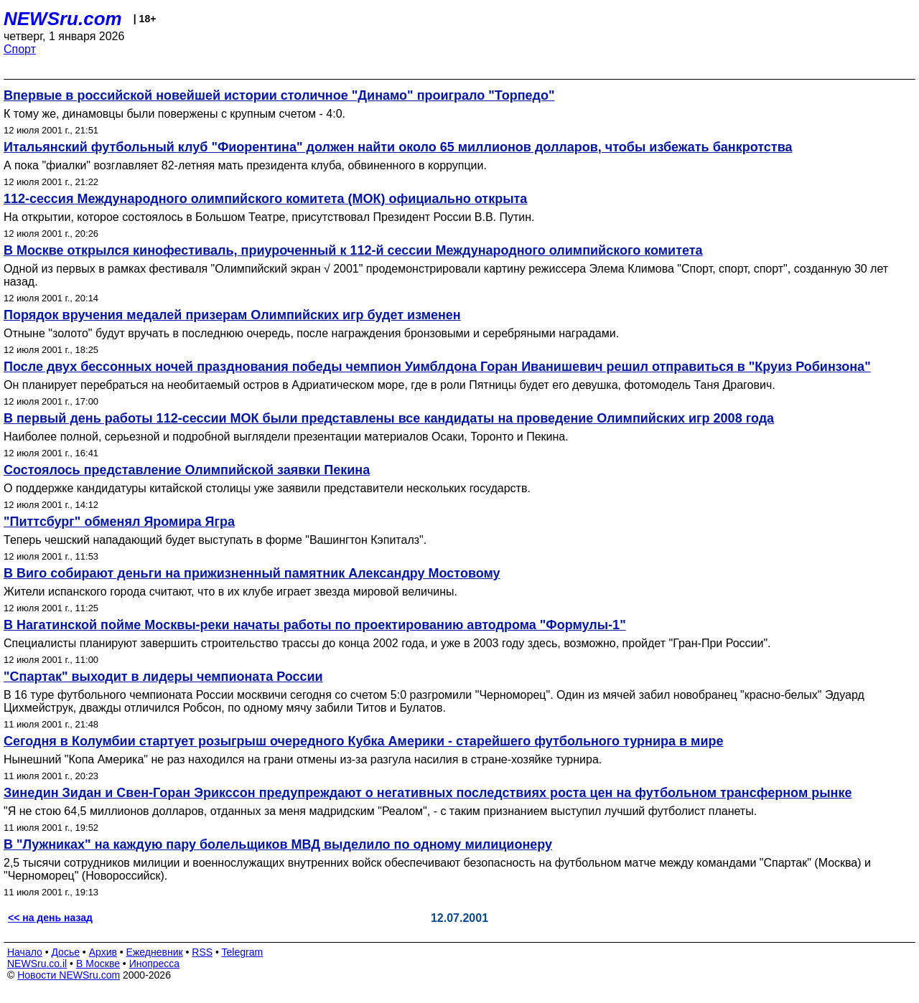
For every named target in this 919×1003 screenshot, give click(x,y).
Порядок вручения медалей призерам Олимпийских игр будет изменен (232, 315)
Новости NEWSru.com (68, 975)
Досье (65, 952)
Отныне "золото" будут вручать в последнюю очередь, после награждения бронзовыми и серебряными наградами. (311, 333)
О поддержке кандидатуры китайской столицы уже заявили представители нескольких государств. (267, 488)
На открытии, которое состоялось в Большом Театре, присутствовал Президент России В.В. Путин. (269, 217)
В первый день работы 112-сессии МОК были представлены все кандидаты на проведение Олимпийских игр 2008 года (389, 418)
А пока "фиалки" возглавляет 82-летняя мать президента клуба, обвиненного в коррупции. (245, 165)
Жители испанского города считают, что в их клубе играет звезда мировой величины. (230, 591)
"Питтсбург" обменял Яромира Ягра (119, 521)
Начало (24, 952)
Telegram (242, 952)
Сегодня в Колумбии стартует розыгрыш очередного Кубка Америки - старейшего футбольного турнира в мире (364, 741)
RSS (202, 952)
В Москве (98, 963)
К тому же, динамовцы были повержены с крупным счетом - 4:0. (174, 114)
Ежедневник (154, 952)
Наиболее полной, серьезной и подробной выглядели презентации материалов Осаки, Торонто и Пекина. (286, 436)
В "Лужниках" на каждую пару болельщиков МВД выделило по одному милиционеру (278, 844)
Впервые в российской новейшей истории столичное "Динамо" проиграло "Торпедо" (279, 95)
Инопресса (154, 963)
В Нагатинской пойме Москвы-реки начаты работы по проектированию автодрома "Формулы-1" (315, 625)
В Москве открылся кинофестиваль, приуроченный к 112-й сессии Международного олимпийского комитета (353, 250)
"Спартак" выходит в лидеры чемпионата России (163, 676)
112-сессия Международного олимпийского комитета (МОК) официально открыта (265, 199)
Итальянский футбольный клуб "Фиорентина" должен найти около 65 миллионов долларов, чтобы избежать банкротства (398, 147)
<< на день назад (50, 917)
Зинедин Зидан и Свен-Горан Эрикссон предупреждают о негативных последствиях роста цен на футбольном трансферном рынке (428, 793)
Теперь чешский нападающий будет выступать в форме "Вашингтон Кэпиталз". (215, 540)
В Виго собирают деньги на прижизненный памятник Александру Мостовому (252, 573)
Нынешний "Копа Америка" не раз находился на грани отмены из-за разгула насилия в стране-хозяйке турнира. (303, 759)
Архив (103, 952)
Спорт (20, 49)
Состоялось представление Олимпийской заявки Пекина (187, 470)
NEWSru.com (63, 18)
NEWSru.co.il (37, 963)
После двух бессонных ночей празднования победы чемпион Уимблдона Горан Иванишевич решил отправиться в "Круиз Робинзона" (437, 366)
